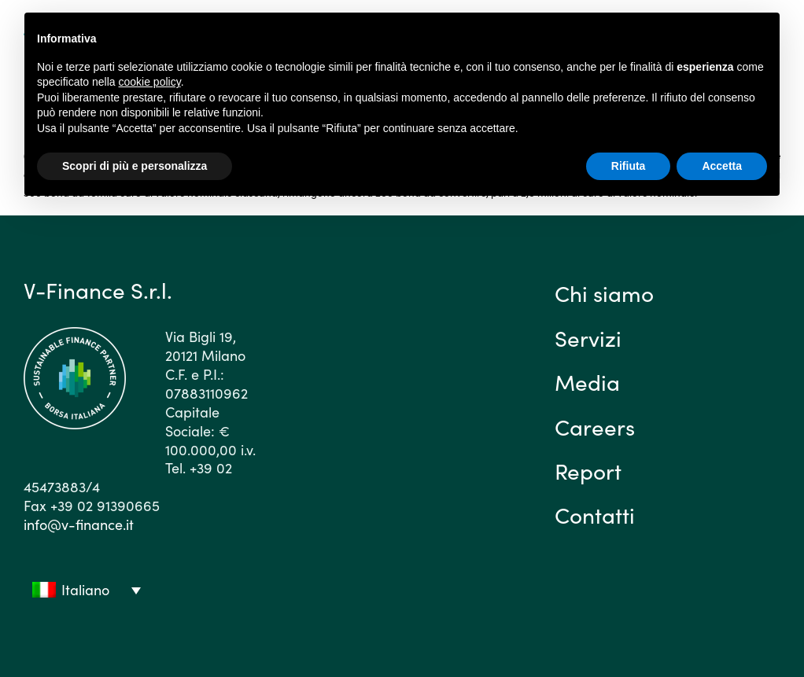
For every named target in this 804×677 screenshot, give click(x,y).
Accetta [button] (722, 166)
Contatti (595, 514)
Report (588, 470)
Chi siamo (604, 292)
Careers (595, 426)
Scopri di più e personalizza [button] (134, 166)
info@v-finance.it (79, 524)
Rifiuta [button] (628, 166)
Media (587, 381)
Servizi (588, 337)
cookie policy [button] (150, 81)
